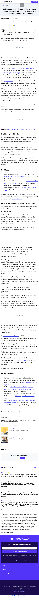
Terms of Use (19, 555)
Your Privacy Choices (19, 595)
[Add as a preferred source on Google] (19, 25)
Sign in (16, 458)
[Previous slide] (32, 467)
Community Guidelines (25, 588)
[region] (19, 488)
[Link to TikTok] (19, 560)
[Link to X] (22, 560)
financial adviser (23, 360)
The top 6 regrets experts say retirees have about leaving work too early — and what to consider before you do (19, 494)
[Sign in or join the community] (34, 2)
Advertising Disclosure (33, 586)
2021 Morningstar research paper (11, 73)
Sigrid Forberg (6, 18)
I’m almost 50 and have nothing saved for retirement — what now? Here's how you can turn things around (19, 475)
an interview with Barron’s (11, 336)
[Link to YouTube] (25, 560)
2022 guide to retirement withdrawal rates (23, 68)
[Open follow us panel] (32, 21)
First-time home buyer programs (19, 430)
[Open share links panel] (19, 21)
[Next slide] (35, 467)
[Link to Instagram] (13, 560)
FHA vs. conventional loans (17, 439)
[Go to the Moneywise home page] (9, 1)
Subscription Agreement (27, 555)
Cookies (9, 586)
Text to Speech (12, 588)
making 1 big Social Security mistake (15, 176)
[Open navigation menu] (2, 1)
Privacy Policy (4, 586)
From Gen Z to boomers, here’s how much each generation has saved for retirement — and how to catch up (18, 484)
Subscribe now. (17, 199)
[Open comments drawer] (7, 21)
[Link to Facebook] (16, 560)
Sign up (22, 458)
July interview (8, 81)
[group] (19, 488)
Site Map (18, 588)
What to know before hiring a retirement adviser (22, 129)
